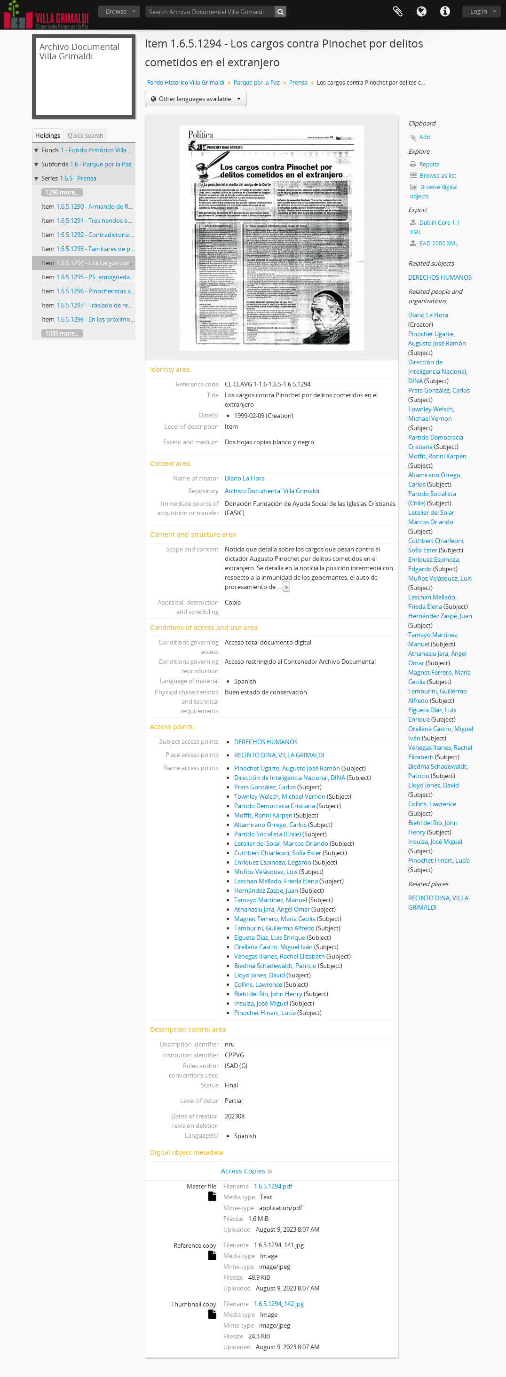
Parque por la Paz (257, 83)
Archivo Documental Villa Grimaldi (272, 491)
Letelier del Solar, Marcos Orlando (281, 843)
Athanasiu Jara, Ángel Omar (272, 909)
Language (421, 12)
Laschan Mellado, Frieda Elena (276, 881)
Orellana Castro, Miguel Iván (273, 947)
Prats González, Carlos (265, 787)
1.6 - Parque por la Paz (101, 164)
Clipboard (398, 12)
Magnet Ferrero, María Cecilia (275, 918)
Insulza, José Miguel (261, 1003)
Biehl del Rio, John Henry (268, 994)
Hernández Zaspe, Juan (266, 890)
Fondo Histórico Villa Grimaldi (185, 83)
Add (424, 137)
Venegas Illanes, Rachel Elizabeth (279, 956)
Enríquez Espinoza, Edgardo (272, 862)
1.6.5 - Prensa (78, 178)
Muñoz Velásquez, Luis (266, 871)
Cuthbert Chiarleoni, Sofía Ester (277, 853)
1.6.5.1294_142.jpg (279, 1303)
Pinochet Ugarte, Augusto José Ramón (287, 768)
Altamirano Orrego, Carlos (270, 824)
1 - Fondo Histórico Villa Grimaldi (106, 150)
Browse (116, 11)
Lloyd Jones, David (259, 975)
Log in (478, 11)
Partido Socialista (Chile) (267, 834)
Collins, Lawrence (258, 984)
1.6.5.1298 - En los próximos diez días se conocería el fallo (135, 319)
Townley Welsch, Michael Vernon (279, 796)
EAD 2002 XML (434, 243)
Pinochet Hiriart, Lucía (265, 1012)
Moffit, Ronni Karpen (263, 815)
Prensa (298, 83)
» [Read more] (286, 586)
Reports (425, 164)
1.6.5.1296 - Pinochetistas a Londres (105, 291)
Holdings (47, 135)
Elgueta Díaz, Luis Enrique (269, 937)
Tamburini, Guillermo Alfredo (274, 928)
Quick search (85, 135)
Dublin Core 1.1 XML (435, 227)
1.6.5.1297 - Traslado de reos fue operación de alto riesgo (134, 305)
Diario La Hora (245, 478)
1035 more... (62, 333)
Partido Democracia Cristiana (274, 806)
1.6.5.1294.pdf (273, 1186)
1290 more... (62, 192)
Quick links (445, 12)
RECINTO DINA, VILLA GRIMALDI (279, 755)
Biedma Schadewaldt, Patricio (275, 965)
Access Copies (243, 1170)
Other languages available (199, 98)
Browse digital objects (434, 191)
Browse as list (433, 176)
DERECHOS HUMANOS (266, 742)
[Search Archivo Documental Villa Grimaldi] (215, 11)
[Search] (280, 11)
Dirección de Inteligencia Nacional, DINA (289, 777)
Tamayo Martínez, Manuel (270, 900)
